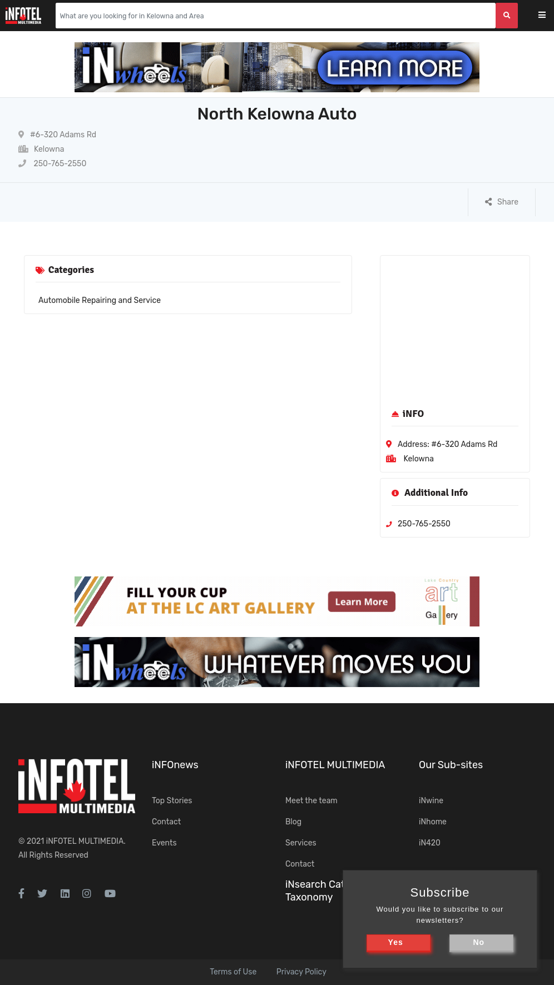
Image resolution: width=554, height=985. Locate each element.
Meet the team (311, 800)
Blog (293, 822)
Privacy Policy (301, 972)
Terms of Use (233, 972)
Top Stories (172, 800)
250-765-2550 (52, 163)
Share (501, 202)
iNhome (433, 822)
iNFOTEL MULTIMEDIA (85, 841)
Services (300, 843)
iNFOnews (175, 765)
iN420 (430, 843)
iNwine (431, 800)
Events (164, 843)
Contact (166, 822)
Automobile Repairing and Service (99, 300)
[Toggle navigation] (549, 16)
